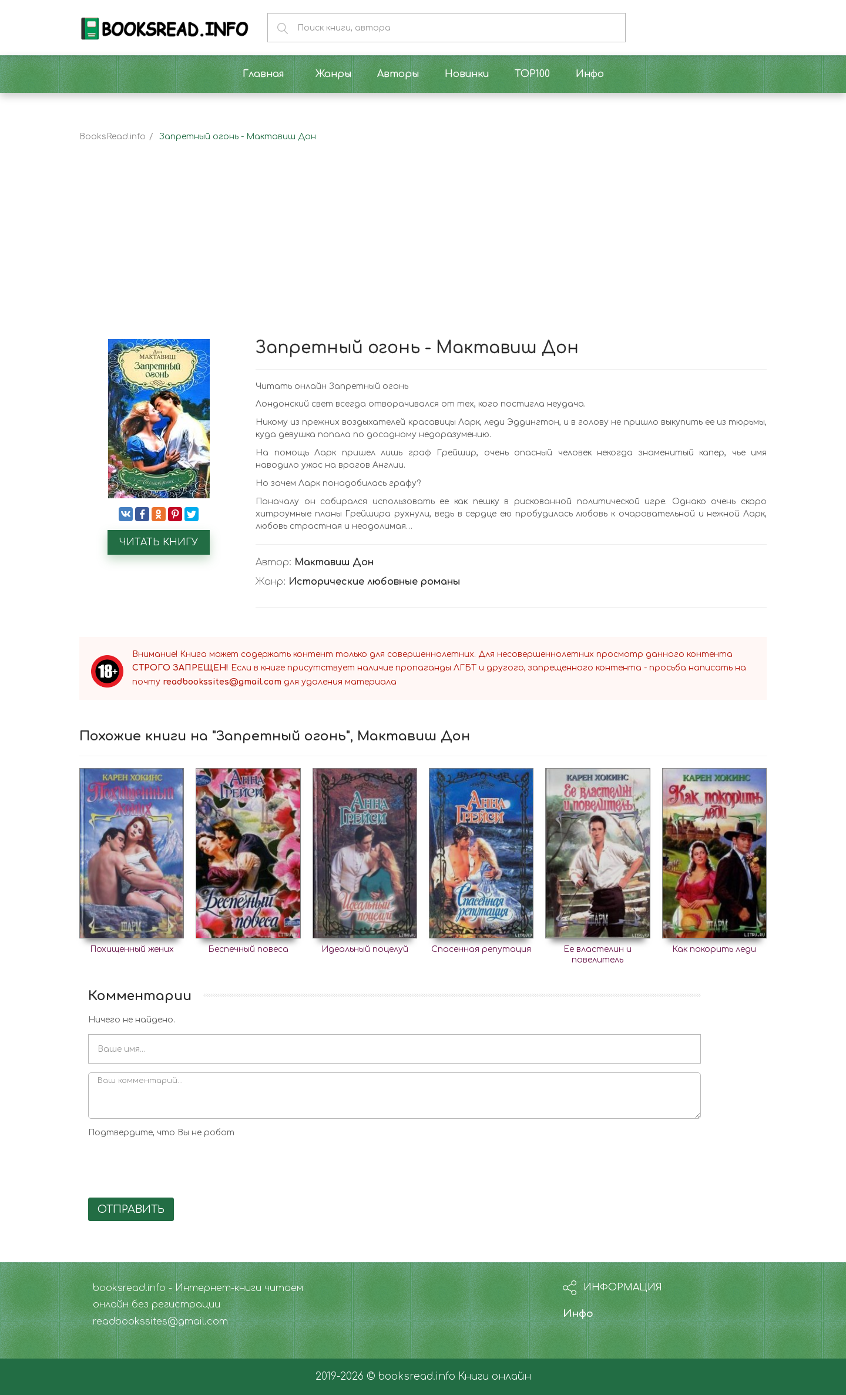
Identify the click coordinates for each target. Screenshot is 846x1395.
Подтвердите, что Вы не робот (161, 1132)
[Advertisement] (423, 251)
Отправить (131, 1209)
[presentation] (177, 1166)
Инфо (578, 1313)
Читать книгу (158, 542)
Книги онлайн (494, 1376)
